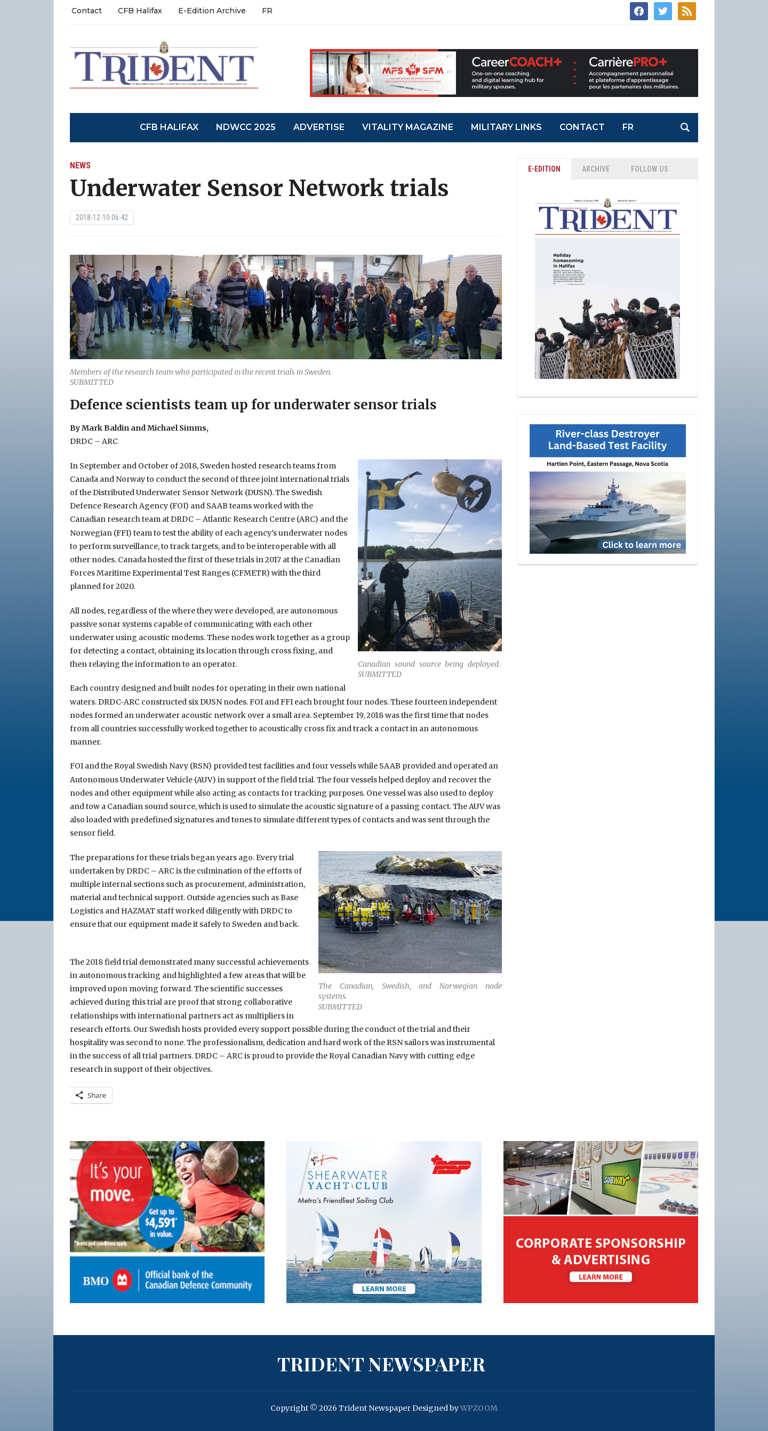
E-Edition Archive (212, 10)
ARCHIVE (596, 169)
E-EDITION (544, 169)
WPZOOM (479, 1408)
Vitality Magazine (407, 127)
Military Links (506, 127)
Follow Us (649, 169)
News (80, 165)
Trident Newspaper (381, 1363)
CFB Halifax (140, 10)
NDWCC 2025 (246, 127)
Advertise (319, 127)
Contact (86, 10)
